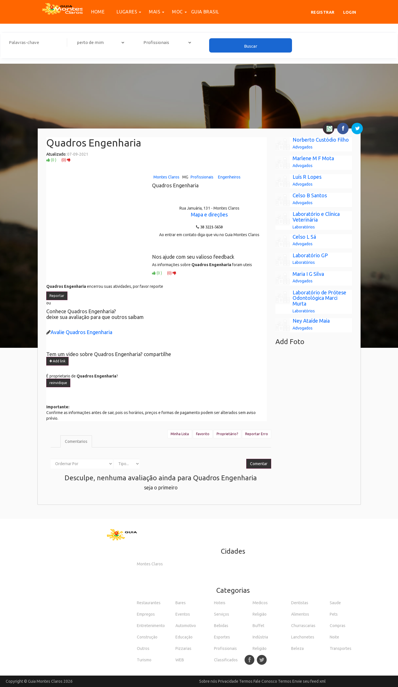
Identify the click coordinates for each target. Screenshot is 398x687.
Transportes (340, 648)
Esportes (222, 637)
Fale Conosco (265, 681)
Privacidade (228, 681)
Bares (180, 602)
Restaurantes (149, 602)
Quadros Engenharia (93, 142)
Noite (334, 637)
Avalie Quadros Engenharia (81, 332)
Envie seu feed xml (309, 681)
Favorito (202, 434)
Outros (143, 648)
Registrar (323, 12)
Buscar (250, 46)
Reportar (56, 296)
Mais (153, 11)
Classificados (226, 660)
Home (98, 11)
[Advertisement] (199, 87)
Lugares (125, 11)
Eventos (182, 614)
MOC (176, 11)
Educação (184, 637)
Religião (260, 614)
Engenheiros (229, 177)
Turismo (144, 660)
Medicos (260, 602)
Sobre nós (208, 681)
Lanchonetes (302, 637)
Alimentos (300, 614)
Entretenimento (151, 625)
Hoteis (219, 602)
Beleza (297, 648)
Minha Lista (180, 434)
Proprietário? (227, 434)
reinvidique (58, 383)
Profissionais (202, 177)
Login (349, 12)
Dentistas (299, 602)
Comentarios (76, 441)
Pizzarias (183, 648)
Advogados (303, 147)
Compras (337, 625)
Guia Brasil (205, 11)
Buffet (258, 625)
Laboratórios (304, 227)
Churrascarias (303, 625)
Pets (334, 614)
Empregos (146, 614)
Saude (335, 602)
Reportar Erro (256, 434)
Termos (246, 681)
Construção (147, 637)
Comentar (258, 463)
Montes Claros (166, 177)
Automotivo (185, 625)
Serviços (221, 614)
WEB (179, 660)
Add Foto (289, 341)
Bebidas (221, 625)
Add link (57, 361)
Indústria (260, 637)
